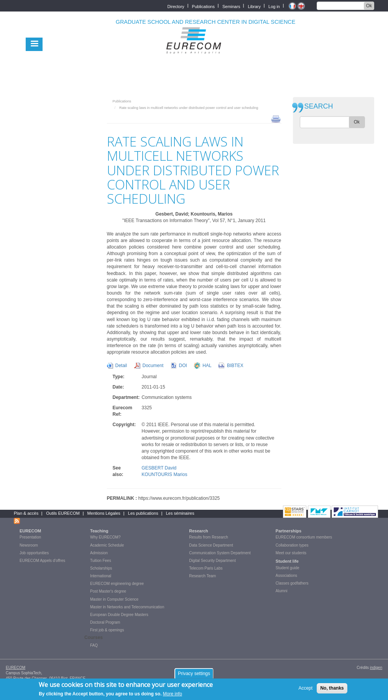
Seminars (231, 6)
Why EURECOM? (105, 537)
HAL (206, 365)
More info (172, 694)
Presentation (30, 537)
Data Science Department (211, 545)
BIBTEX (235, 365)
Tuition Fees (100, 560)
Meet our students (291, 553)
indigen (376, 667)
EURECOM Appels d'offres (42, 560)
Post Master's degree (108, 591)
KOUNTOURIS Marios (164, 474)
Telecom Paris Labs (205, 568)
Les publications (143, 513)
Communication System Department (220, 553)
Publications (203, 6)
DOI (183, 365)
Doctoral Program (105, 622)
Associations (286, 575)
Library (254, 6)
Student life (287, 561)
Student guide (287, 568)
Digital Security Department (212, 560)
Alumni (282, 591)
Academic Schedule (107, 545)
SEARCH (318, 106)
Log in (274, 6)
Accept (305, 688)
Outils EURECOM (62, 513)
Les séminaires (180, 513)
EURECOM (30, 531)
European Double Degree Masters (119, 615)
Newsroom (29, 545)
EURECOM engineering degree (117, 583)
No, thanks (332, 688)
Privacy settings (194, 673)
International (100, 576)
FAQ (94, 645)
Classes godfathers (292, 583)
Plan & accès (26, 513)
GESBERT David (158, 468)
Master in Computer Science (114, 599)
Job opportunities (34, 553)
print (275, 118)
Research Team (202, 576)
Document (153, 365)
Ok (369, 5)
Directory (176, 6)
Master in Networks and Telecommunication (127, 607)
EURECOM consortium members (304, 537)
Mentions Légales (103, 513)
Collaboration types (292, 545)
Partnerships (288, 531)
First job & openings (107, 630)
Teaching (99, 531)
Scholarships (101, 568)
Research (198, 531)
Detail (121, 365)
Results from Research (208, 537)
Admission (99, 553)
